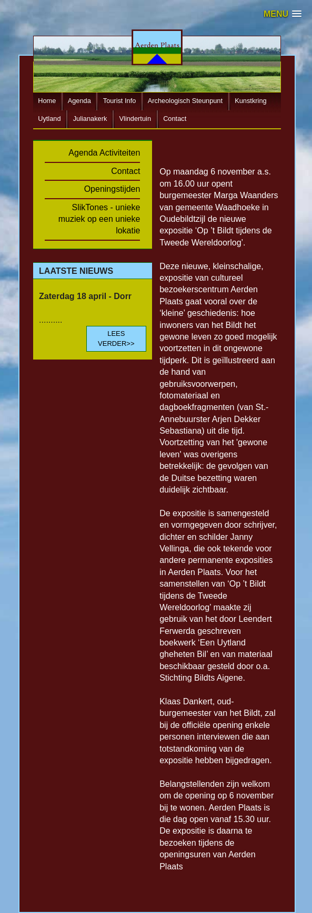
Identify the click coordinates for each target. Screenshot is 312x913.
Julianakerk (90, 119)
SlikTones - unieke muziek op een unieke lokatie (99, 219)
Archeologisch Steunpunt (185, 101)
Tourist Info (119, 101)
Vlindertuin (135, 119)
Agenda (79, 101)
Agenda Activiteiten (104, 152)
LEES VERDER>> (116, 338)
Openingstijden (112, 188)
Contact (174, 119)
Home (47, 101)
